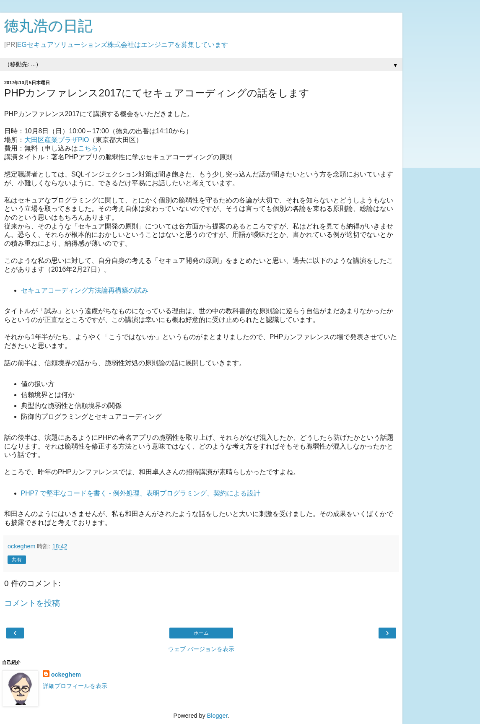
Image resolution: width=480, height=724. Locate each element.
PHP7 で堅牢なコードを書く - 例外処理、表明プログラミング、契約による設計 (141, 493)
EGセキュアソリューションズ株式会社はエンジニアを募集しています (122, 44)
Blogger (217, 715)
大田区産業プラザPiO (56, 139)
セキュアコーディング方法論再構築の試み (84, 290)
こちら (88, 148)
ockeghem (66, 674)
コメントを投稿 (32, 603)
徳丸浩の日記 (48, 26)
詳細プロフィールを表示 (75, 685)
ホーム (201, 633)
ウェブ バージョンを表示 (201, 649)
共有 (17, 560)
